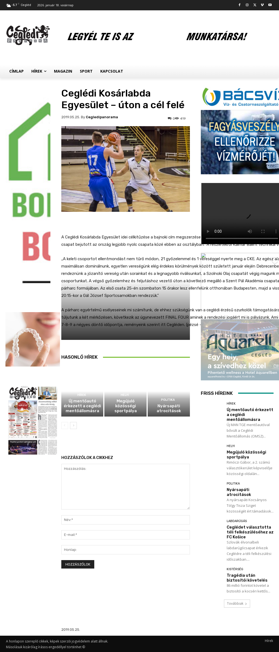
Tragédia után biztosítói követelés (247, 578)
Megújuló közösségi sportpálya (125, 406)
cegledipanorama (102, 117)
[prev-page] (64, 425)
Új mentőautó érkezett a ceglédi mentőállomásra (82, 406)
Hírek (81, 394)
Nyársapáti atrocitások (169, 408)
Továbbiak (237, 603)
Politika (168, 399)
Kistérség (235, 569)
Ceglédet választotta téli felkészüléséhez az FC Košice (250, 532)
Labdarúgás (237, 521)
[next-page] (73, 425)
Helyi (125, 394)
